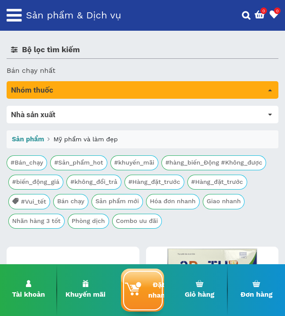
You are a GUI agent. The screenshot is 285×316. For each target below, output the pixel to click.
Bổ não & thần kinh (39, 148)
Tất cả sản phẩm (35, 111)
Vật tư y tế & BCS (36, 221)
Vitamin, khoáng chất (43, 234)
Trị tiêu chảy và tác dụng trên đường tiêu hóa (84, 135)
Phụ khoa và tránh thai (45, 184)
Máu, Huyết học (33, 123)
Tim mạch (24, 172)
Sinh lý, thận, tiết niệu (44, 160)
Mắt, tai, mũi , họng (40, 209)
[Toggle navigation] (14, 15)
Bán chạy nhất (31, 70)
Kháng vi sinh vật (36, 197)
